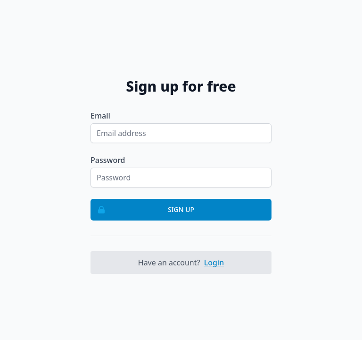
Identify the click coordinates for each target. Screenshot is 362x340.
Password (107, 160)
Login (214, 262)
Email (100, 115)
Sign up (142, 209)
